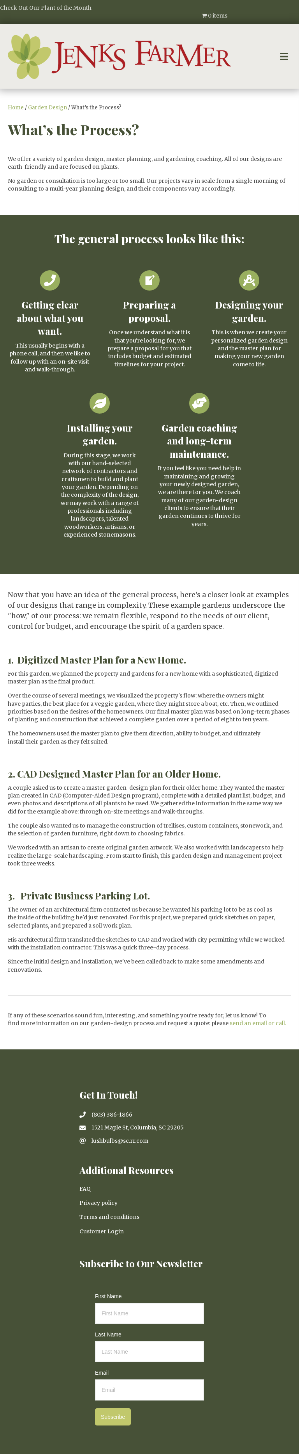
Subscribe (113, 1417)
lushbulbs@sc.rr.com (119, 1140)
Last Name (108, 1334)
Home (16, 107)
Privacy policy (98, 1202)
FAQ (85, 1188)
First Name (108, 1296)
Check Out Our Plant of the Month (45, 7)
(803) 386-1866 (111, 1114)
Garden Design (47, 107)
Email (102, 1373)
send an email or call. (258, 1023)
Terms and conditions (109, 1216)
